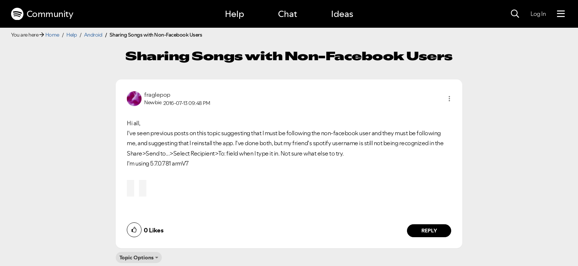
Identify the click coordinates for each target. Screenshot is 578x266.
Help (234, 14)
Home (52, 34)
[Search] (515, 14)
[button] (449, 98)
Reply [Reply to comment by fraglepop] (429, 230)
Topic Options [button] (136, 257)
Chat (287, 14)
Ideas (342, 14)
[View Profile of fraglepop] (157, 95)
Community (42, 14)
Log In (538, 14)
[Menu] (561, 14)
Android (93, 34)
